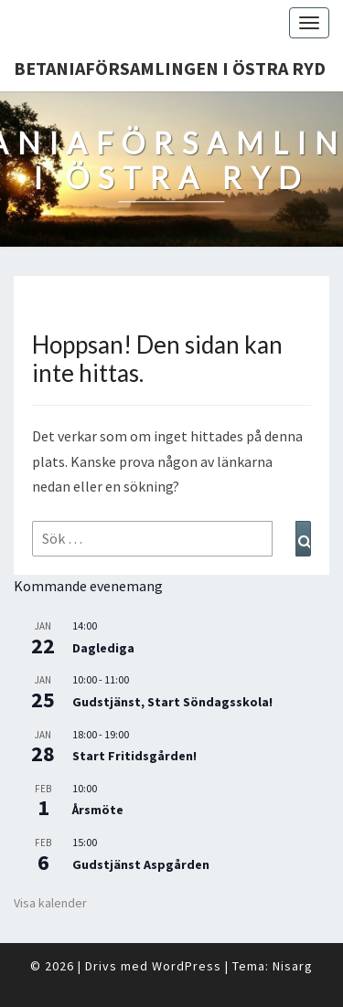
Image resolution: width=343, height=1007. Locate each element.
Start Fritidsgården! (134, 755)
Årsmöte (97, 809)
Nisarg (293, 966)
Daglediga (103, 648)
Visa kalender (50, 903)
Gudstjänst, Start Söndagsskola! (172, 702)
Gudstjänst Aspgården (140, 864)
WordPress (186, 966)
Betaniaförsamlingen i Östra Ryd (170, 68)
